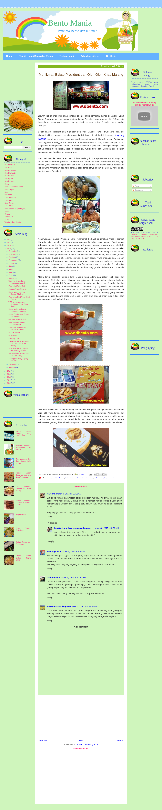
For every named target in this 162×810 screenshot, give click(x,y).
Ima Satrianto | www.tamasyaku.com (72, 528)
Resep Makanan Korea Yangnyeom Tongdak (17, 310)
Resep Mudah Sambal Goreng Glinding (16, 293)
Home (9, 56)
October (12, 257)
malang (90, 478)
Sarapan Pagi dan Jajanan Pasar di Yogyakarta (18, 349)
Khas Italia (8, 200)
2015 (9, 248)
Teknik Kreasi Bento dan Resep (36, 56)
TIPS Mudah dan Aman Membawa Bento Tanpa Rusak (18, 304)
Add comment (81, 627)
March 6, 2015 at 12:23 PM (85, 606)
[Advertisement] (81, 717)
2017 (9, 242)
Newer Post (43, 740)
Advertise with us (90, 56)
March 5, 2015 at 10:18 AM (68, 494)
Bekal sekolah (10, 181)
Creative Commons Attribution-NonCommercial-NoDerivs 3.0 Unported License (144, 236)
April (11, 275)
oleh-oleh (97, 478)
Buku (6, 192)
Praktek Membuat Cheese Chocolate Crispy (23, 503)
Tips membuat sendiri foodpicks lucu (16, 323)
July (10, 266)
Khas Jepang (9, 203)
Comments (138, 190)
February (12, 364)
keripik (67, 478)
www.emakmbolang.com (59, 606)
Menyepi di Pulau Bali (16, 286)
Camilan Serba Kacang (17, 319)
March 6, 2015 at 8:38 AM (107, 528)
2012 (9, 377)
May (11, 272)
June (11, 269)
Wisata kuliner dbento (13, 222)
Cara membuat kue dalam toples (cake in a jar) (23, 461)
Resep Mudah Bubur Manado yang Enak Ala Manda (23, 475)
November (13, 254)
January (12, 367)
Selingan (8, 214)
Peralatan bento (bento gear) (15, 209)
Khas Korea (9, 206)
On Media (111, 56)
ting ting (104, 478)
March (11, 278)
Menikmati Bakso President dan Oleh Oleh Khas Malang (18, 343)
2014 (9, 371)
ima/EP (54, 478)
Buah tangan (9, 189)
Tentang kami (66, 56)
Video (7, 219)
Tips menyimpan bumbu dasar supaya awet (17, 282)
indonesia (61, 478)
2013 (9, 374)
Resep (7, 211)
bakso (49, 478)
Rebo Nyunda (13, 338)
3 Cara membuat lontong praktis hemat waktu (144, 104)
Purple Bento (20, 514)
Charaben (8, 195)
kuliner (72, 478)
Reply (49, 516)
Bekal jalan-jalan (11, 170)
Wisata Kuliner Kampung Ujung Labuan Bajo (23, 434)
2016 (9, 245)
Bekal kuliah (9, 176)
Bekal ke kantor (10, 173)
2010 (9, 383)
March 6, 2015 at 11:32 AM (73, 577)
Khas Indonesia (10, 198)
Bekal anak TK (10, 165)
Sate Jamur (12, 335)
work (137, 233)
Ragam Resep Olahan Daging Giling (23, 558)
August (12, 263)
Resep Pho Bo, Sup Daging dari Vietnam (18, 315)
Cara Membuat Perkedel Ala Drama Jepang (23, 489)
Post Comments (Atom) (87, 744)
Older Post (119, 740)
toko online (111, 478)
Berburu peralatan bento (14, 187)
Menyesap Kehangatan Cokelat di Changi (17, 328)
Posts (136, 186)
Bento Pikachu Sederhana (23, 529)
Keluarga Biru (54, 551)
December (13, 251)
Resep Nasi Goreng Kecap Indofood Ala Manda (23, 447)
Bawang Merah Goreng (17, 289)
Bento (7, 184)
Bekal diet (8, 168)
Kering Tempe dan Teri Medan (23, 543)
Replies (53, 523)
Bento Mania (70, 22)
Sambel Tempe (14, 332)
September (13, 260)
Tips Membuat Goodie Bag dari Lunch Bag (18, 354)
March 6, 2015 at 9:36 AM (74, 551)
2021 (9, 239)
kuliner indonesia (81, 478)
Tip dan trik (9, 217)
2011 (9, 380)
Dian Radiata (53, 577)
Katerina (51, 494)
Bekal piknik (9, 179)
